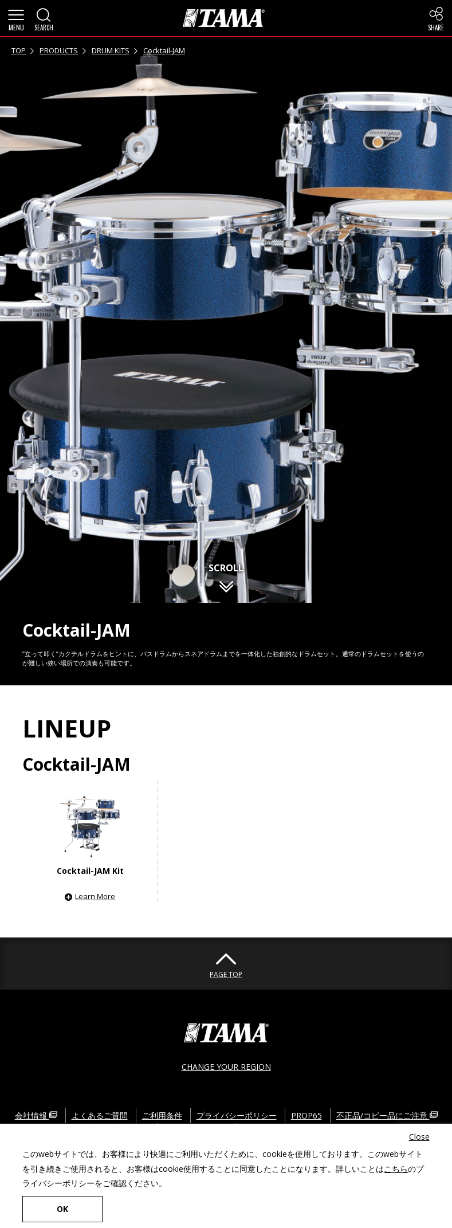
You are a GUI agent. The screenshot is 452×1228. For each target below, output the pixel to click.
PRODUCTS (59, 50)
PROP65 (306, 1115)
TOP (18, 50)
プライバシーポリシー (236, 1115)
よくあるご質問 (100, 1115)
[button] (16, 18)
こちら (396, 1168)
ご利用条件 (162, 1115)
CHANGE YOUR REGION (226, 1066)
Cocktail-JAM (164, 50)
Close (419, 1136)
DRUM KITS (110, 50)
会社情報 (36, 1115)
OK (62, 1208)
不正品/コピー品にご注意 (387, 1115)
